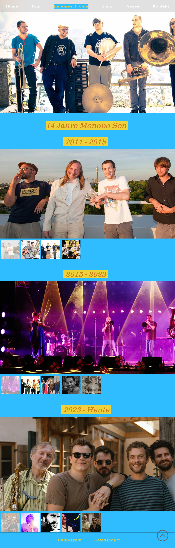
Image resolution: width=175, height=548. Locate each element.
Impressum (69, 540)
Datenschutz (107, 540)
